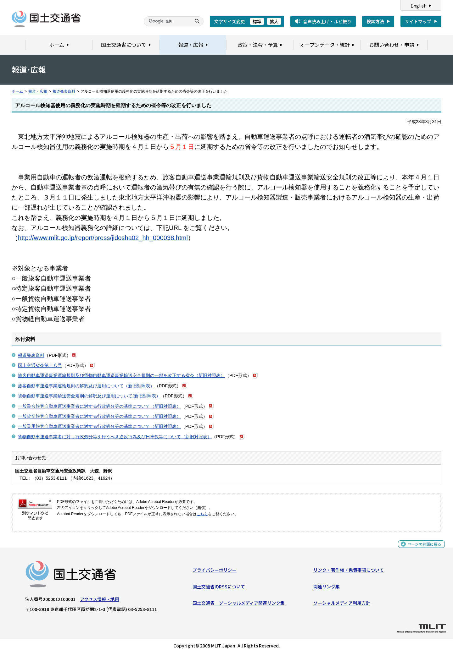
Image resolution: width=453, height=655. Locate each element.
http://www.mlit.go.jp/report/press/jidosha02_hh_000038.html (103, 237)
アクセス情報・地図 (99, 601)
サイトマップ (418, 21)
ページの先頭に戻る (422, 549)
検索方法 (375, 21)
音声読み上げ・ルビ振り (327, 21)
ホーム (17, 91)
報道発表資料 (64, 91)
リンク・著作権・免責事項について (348, 571)
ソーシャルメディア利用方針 (341, 604)
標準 (257, 21)
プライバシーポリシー (215, 571)
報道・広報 (37, 91)
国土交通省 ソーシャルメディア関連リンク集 (239, 604)
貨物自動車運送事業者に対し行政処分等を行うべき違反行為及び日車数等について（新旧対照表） (115, 436)
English (419, 6)
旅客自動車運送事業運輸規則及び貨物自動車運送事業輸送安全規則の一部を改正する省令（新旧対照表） (121, 375)
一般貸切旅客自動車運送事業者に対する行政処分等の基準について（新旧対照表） (99, 416)
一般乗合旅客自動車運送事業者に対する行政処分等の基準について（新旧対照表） (99, 406)
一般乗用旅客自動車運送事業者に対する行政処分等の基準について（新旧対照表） (99, 426)
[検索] (166, 21)
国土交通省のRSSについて (219, 588)
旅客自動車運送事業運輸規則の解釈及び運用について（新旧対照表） (86, 385)
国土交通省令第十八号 (40, 365)
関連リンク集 (326, 588)
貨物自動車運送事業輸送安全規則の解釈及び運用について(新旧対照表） (89, 395)
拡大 (274, 21)
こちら (202, 514)
